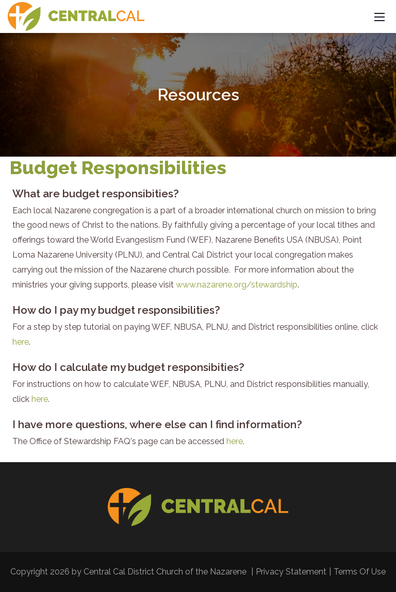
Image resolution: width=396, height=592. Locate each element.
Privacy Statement (291, 572)
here (20, 342)
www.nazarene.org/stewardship (237, 285)
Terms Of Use (360, 572)
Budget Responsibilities (118, 167)
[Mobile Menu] (379, 16)
